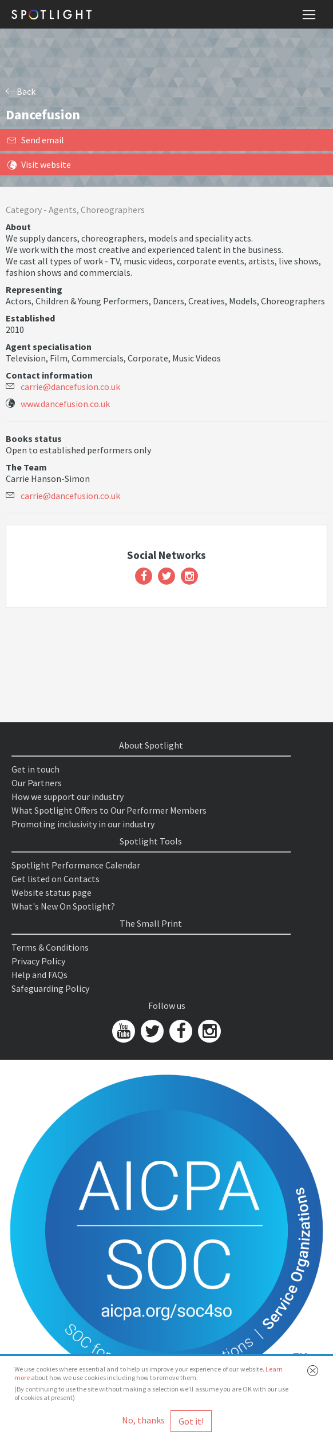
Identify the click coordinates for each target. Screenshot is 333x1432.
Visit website (39, 164)
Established (30, 318)
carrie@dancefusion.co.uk (70, 386)
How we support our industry (67, 796)
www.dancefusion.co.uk (65, 403)
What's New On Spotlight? (63, 906)
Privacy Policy (38, 961)
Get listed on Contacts (55, 878)
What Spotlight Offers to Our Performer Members (109, 810)
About (18, 226)
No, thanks (143, 1420)
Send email (35, 140)
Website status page (51, 892)
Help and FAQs (39, 974)
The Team (26, 467)
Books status (34, 438)
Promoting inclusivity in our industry (82, 824)
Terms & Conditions (50, 947)
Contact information (49, 375)
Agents (63, 209)
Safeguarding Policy (50, 988)
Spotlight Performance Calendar (75, 865)
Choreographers (113, 209)
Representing (34, 289)
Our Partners (36, 783)
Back (20, 91)
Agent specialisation (49, 346)
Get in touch (35, 769)
